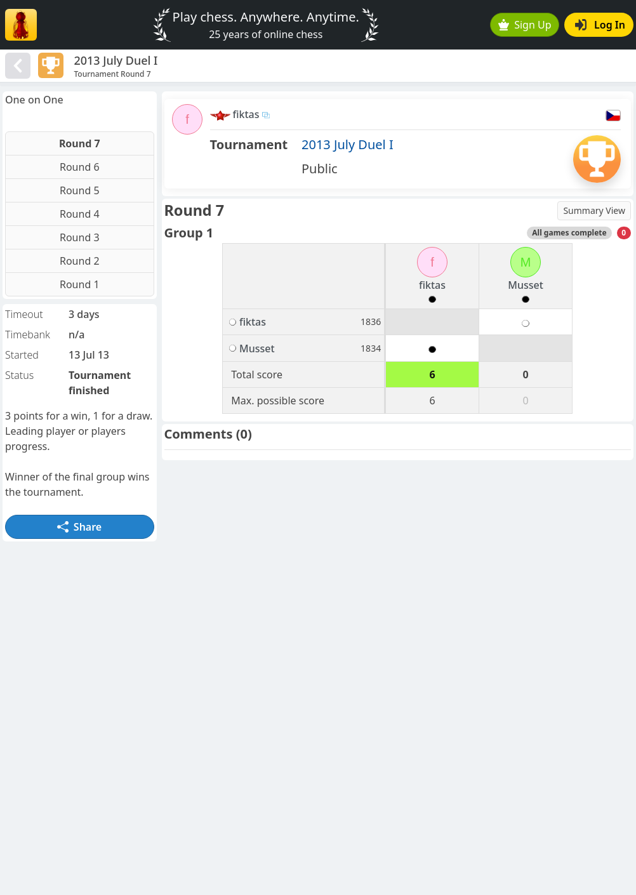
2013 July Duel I (347, 144)
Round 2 (80, 261)
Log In (600, 25)
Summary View (594, 210)
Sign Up (525, 25)
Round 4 (80, 214)
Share (79, 527)
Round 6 (80, 167)
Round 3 (80, 237)
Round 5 (80, 190)
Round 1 (80, 284)
